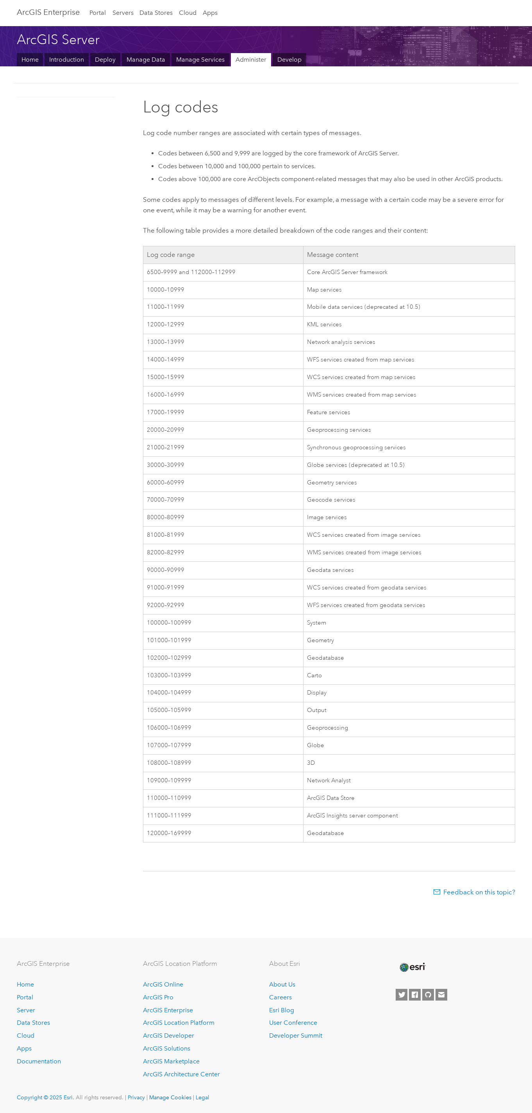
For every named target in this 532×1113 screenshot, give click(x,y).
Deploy (105, 59)
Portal (97, 12)
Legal (202, 1097)
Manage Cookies (170, 1097)
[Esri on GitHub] (428, 995)
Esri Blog (281, 1010)
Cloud (187, 12)
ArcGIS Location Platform (178, 1022)
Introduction (66, 59)
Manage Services (200, 59)
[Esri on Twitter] (401, 995)
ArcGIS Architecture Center (181, 1074)
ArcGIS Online (163, 984)
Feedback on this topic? (479, 892)
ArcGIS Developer (168, 1035)
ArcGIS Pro (158, 997)
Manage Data (146, 59)
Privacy (136, 1097)
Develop (289, 59)
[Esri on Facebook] (415, 995)
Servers (123, 12)
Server (26, 1010)
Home (30, 59)
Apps (210, 12)
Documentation (39, 1061)
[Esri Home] (412, 967)
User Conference (293, 1022)
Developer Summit (295, 1035)
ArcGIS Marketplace (171, 1061)
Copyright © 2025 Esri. (45, 1097)
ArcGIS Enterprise (48, 12)
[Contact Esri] (441, 995)
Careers (280, 997)
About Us (282, 984)
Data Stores (156, 12)
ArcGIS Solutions (166, 1048)
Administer (251, 59)
